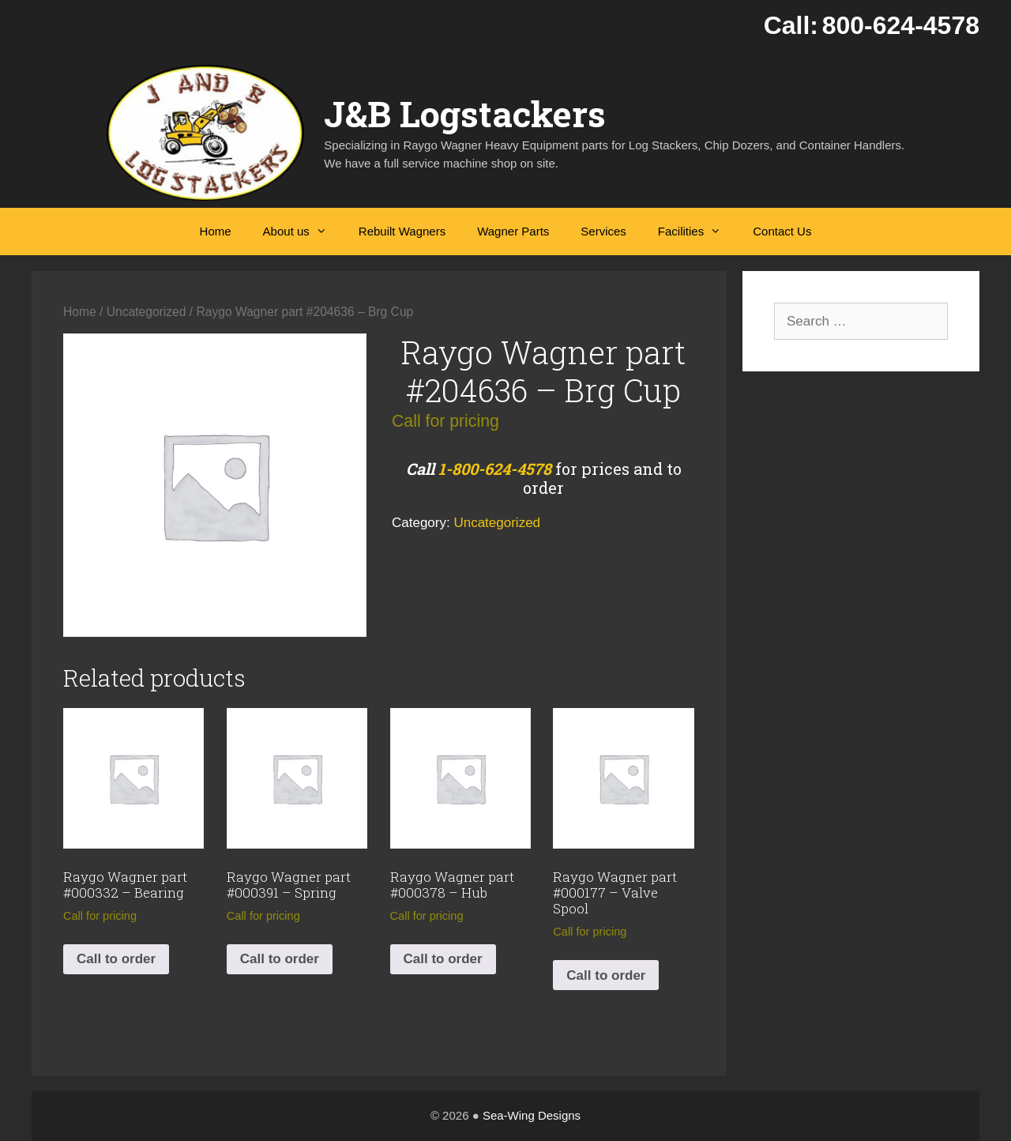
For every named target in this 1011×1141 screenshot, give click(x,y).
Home (215, 231)
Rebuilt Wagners (402, 231)
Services (603, 231)
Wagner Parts (513, 231)
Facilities (697, 231)
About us (303, 231)
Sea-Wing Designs (532, 1115)
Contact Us (782, 231)
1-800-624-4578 (494, 468)
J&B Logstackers (465, 113)
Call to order (116, 958)
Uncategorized (146, 311)
